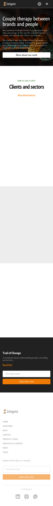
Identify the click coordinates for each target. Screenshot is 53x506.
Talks (5, 453)
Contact (7, 436)
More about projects (26, 95)
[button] (39, 4)
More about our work (26, 55)
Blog (5, 431)
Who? (5, 449)
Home (5, 423)
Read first (7, 365)
